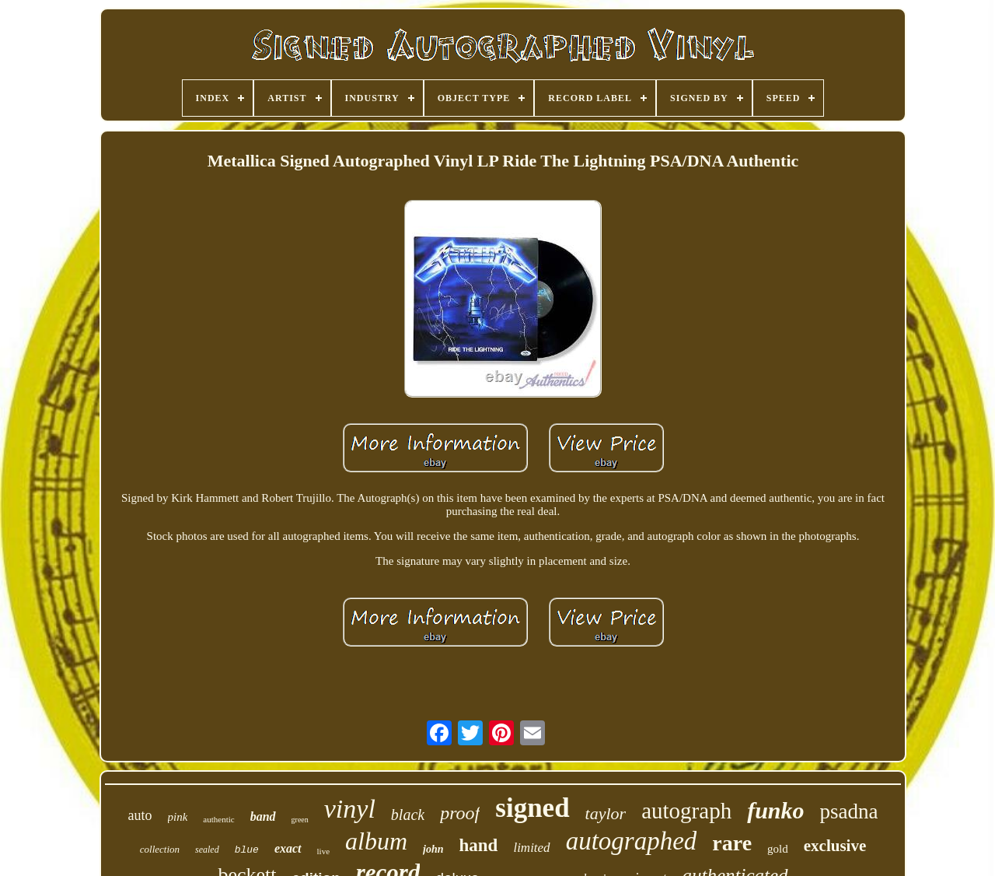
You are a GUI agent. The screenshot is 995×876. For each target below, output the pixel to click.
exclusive (835, 845)
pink (178, 817)
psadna (849, 811)
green (300, 819)
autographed (631, 841)
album (376, 841)
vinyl (349, 808)
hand (478, 845)
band (263, 816)
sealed (207, 849)
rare (732, 843)
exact (288, 848)
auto (140, 815)
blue (247, 850)
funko (775, 810)
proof (460, 813)
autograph (686, 810)
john (433, 849)
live (323, 851)
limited (531, 847)
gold (777, 849)
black (407, 814)
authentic (218, 819)
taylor (606, 813)
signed (532, 808)
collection (160, 849)
